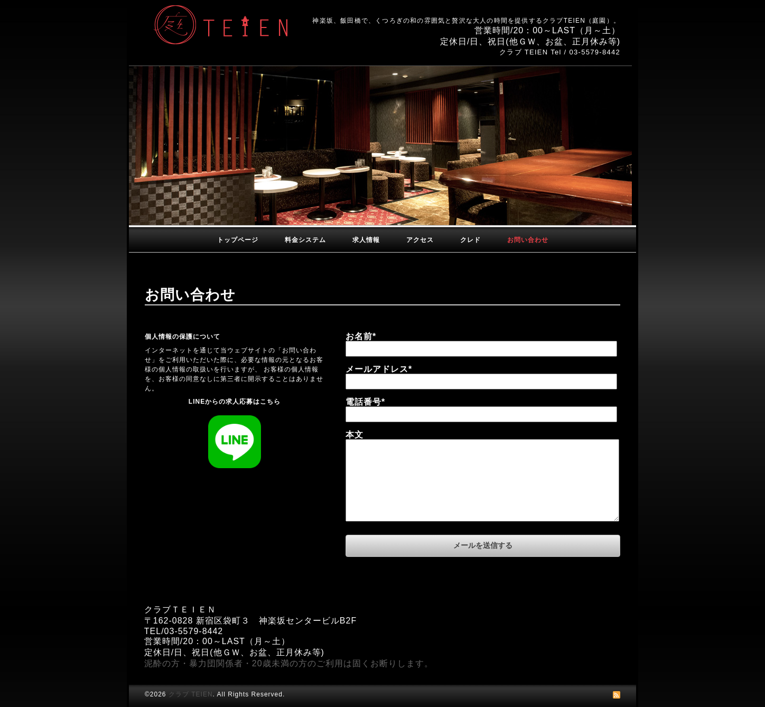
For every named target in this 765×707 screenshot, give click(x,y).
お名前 (361, 336)
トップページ (237, 240)
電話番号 (365, 401)
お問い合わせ (527, 240)
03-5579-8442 (594, 52)
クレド (470, 240)
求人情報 (366, 240)
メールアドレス (379, 369)
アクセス (420, 240)
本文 (354, 434)
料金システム (305, 240)
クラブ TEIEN (191, 694)
